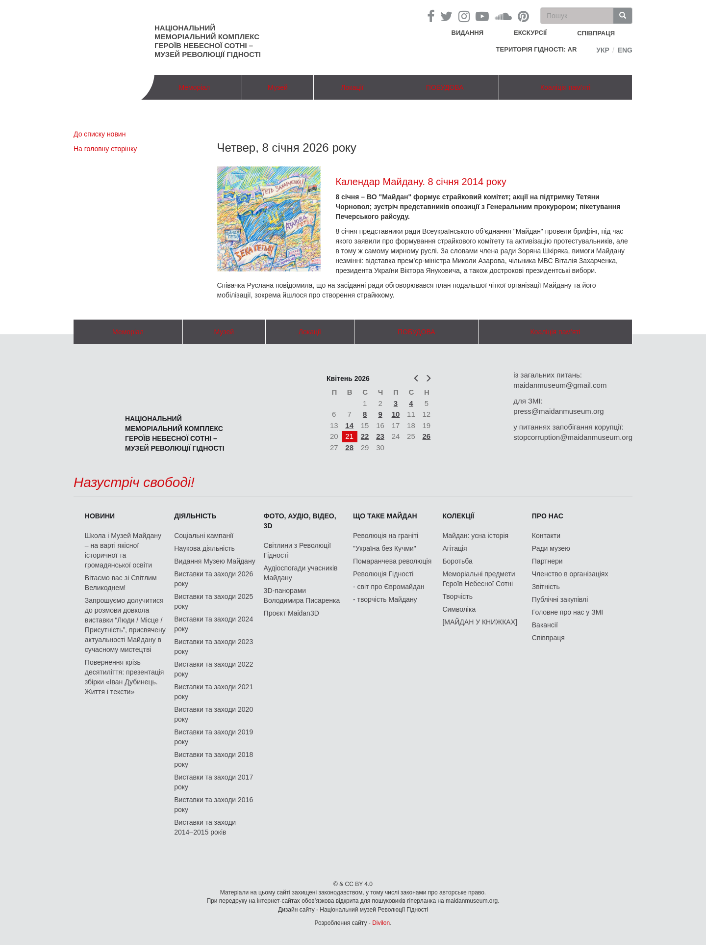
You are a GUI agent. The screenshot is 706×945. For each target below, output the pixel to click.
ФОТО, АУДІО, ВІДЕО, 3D (300, 521)
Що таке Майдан (385, 516)
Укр (602, 50)
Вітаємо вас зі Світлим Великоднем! (121, 583)
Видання (468, 32)
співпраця (596, 33)
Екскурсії (530, 32)
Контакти (546, 536)
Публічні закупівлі (560, 599)
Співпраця (548, 638)
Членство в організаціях (570, 574)
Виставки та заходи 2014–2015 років (205, 827)
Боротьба (457, 561)
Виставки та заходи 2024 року (213, 624)
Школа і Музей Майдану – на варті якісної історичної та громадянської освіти (123, 550)
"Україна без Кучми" (384, 548)
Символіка (459, 609)
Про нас (547, 516)
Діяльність (195, 516)
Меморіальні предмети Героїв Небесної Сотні (478, 579)
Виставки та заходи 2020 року (213, 714)
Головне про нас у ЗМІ (567, 612)
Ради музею (551, 548)
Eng (625, 50)
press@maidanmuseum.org (558, 411)
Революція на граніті (385, 536)
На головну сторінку (105, 149)
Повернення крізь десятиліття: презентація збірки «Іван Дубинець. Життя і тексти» (124, 677)
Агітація (454, 548)
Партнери (547, 561)
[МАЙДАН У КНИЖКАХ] (479, 622)
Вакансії (545, 625)
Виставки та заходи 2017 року (213, 782)
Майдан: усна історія (475, 536)
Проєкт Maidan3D (291, 613)
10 (396, 414)
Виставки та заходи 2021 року (213, 692)
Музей (278, 87)
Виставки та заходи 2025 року (213, 601)
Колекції (458, 516)
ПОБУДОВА (445, 87)
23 (380, 436)
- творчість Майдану (385, 599)
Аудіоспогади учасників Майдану (301, 573)
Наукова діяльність (204, 548)
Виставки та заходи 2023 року (213, 646)
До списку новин (100, 134)
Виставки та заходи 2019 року (213, 737)
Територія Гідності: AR (536, 49)
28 (349, 447)
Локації (352, 87)
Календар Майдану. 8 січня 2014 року (420, 181)
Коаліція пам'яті (565, 87)
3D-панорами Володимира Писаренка (302, 595)
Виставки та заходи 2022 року (213, 669)
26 (427, 436)
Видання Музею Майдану (214, 561)
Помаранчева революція (392, 561)
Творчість (457, 596)
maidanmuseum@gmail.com (559, 385)
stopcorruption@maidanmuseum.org (572, 437)
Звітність (546, 587)
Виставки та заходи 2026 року (213, 579)
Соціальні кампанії (203, 536)
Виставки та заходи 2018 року (213, 759)
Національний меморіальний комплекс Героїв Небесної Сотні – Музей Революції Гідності (207, 41)
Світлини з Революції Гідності (297, 550)
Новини (100, 516)
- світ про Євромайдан (388, 587)
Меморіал (194, 87)
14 (349, 425)
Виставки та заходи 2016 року (213, 804)
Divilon (381, 922)
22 (365, 436)
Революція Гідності (383, 574)
